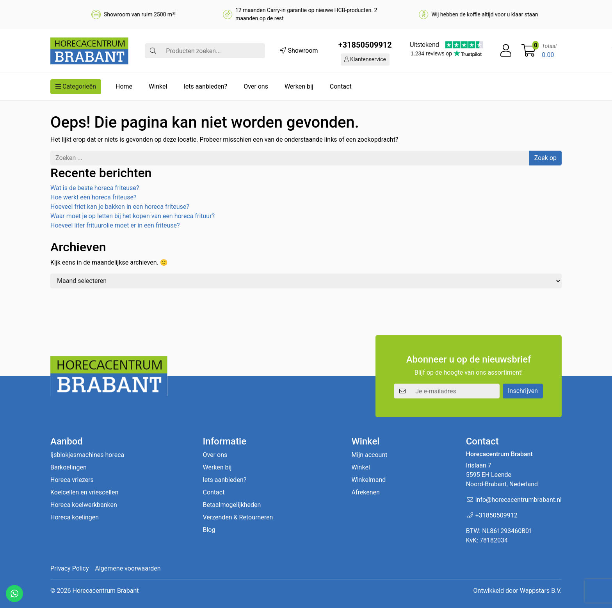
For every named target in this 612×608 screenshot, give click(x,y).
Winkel (158, 86)
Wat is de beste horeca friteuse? (94, 188)
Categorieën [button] (75, 86)
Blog (209, 529)
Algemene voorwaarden (128, 568)
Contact (341, 86)
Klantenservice (365, 59)
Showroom (299, 50)
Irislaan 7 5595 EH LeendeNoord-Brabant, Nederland (502, 475)
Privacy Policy (69, 568)
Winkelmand (369, 480)
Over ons (256, 86)
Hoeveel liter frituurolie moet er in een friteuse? (115, 225)
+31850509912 (365, 45)
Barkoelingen (68, 467)
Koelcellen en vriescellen (84, 492)
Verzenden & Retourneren (238, 517)
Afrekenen (366, 492)
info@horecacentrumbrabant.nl (518, 499)
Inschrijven (523, 391)
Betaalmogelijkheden (232, 504)
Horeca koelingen (74, 517)
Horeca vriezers (72, 480)
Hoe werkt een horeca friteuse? (93, 197)
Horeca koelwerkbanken (83, 504)
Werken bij (299, 86)
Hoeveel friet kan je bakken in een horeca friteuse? (119, 206)
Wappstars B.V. (541, 590)
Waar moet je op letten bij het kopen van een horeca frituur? (132, 216)
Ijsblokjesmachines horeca (87, 455)
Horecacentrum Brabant (105, 590)
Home (124, 86)
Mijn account (370, 455)
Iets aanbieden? (205, 86)
